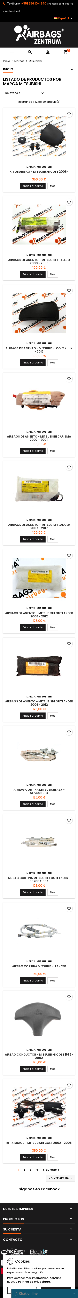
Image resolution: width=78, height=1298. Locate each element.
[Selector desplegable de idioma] (63, 18)
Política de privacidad (34, 1282)
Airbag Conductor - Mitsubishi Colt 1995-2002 (39, 1056)
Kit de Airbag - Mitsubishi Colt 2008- (39, 172)
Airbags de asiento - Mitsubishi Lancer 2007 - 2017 (39, 526)
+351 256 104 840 (33, 3)
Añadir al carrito (33, 186)
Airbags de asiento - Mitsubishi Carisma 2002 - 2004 (39, 438)
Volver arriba (61, 1178)
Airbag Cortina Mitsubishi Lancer (39, 966)
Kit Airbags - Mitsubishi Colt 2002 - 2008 (39, 1143)
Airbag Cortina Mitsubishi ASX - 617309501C (39, 791)
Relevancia (25, 93)
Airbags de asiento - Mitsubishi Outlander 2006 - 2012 (39, 614)
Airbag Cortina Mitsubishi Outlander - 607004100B (39, 879)
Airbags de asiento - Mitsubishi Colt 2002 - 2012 (39, 350)
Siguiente (51, 1170)
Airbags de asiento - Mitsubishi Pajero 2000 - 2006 (39, 261)
